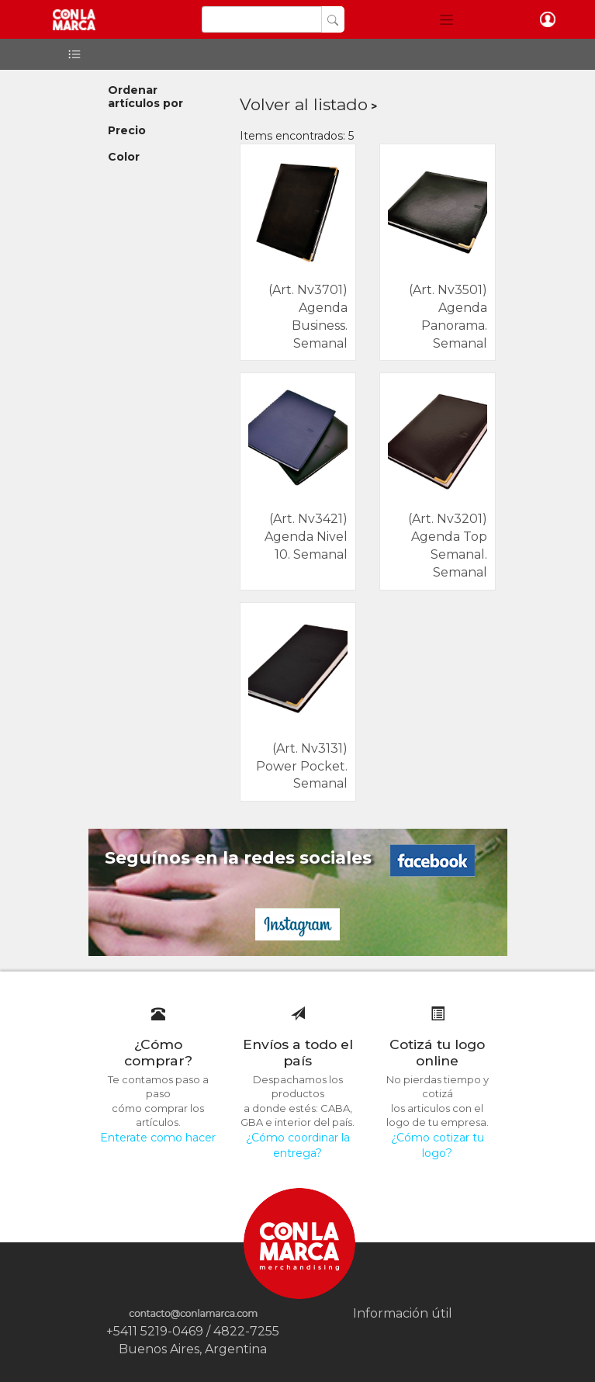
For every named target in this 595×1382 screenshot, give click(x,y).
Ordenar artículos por (145, 96)
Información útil (402, 1313)
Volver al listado (304, 104)
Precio (127, 130)
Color (124, 157)
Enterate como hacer (158, 1138)
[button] (446, 19)
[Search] (262, 19)
